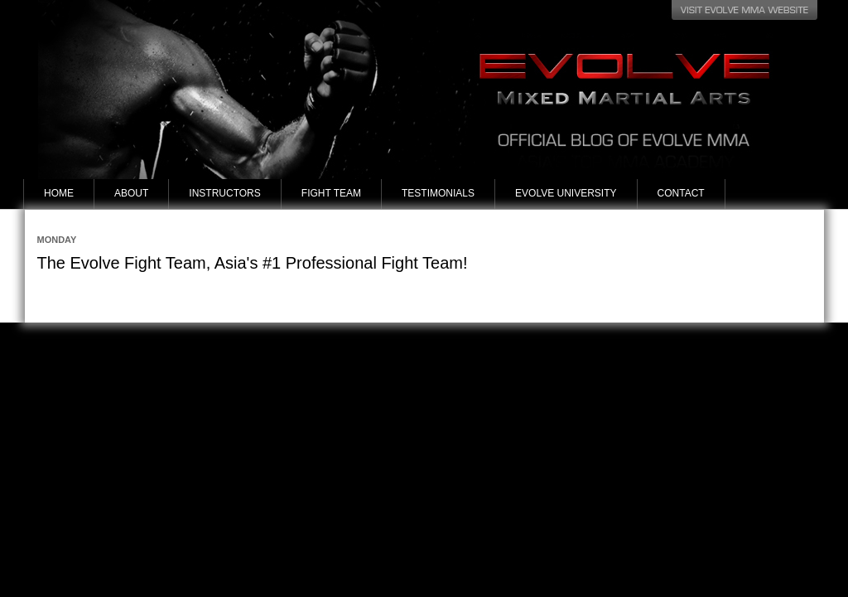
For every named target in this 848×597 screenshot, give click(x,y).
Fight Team (331, 193)
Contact (681, 193)
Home (59, 193)
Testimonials (438, 193)
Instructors (224, 193)
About (131, 193)
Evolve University (565, 193)
